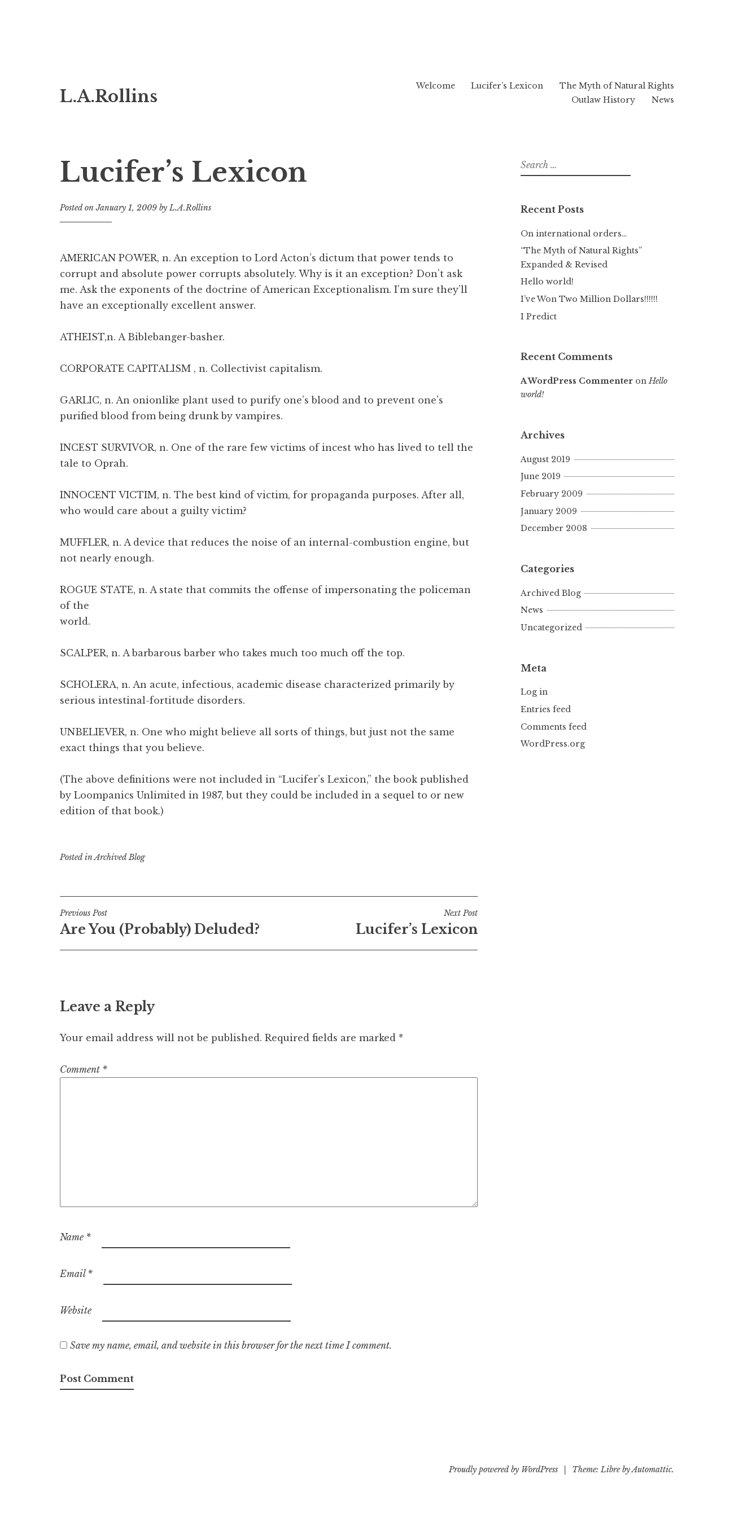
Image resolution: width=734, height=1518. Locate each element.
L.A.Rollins (109, 96)
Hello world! (547, 282)
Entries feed (546, 709)
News (663, 100)
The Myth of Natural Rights (617, 86)
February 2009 (552, 494)
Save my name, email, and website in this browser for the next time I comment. (231, 1345)
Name (75, 1237)
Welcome (435, 86)
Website (75, 1310)
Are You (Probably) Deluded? (164, 922)
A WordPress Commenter (577, 381)
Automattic (652, 1469)
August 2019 (545, 459)
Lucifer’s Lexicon (507, 86)
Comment (83, 1069)
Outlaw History (603, 100)
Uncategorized (551, 627)
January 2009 (549, 511)
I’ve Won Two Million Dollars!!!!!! (589, 299)
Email (76, 1273)
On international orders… (574, 234)
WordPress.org (553, 744)
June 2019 (541, 476)
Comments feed (554, 727)
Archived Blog (119, 857)
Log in (534, 692)
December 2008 (554, 528)
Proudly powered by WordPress (503, 1469)
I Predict (539, 317)
